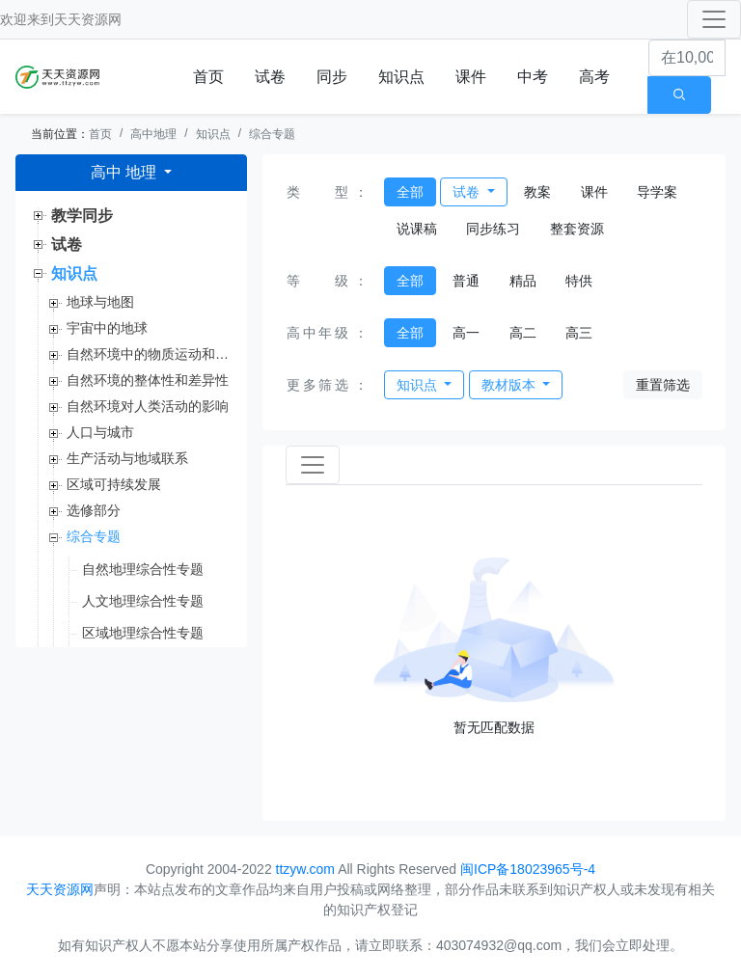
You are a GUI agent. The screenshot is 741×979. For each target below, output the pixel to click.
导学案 (657, 192)
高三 (578, 332)
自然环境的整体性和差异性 (148, 380)
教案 (537, 192)
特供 (578, 280)
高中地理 (153, 134)
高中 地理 (126, 172)
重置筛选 (663, 385)
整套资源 (577, 228)
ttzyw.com (305, 869)
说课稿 (417, 228)
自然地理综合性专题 (143, 569)
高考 (594, 76)
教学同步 (82, 215)
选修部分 (94, 510)
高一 (466, 332)
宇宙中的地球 (107, 328)
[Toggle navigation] (714, 19)
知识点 (401, 76)
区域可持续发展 (114, 484)
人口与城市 (100, 432)
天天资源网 (88, 19)
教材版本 (510, 385)
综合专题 (272, 134)
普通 (466, 280)
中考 (532, 76)
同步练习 (493, 228)
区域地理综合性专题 (143, 632)
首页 (208, 76)
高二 (522, 332)
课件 (470, 76)
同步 (331, 76)
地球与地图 (100, 302)
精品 (522, 280)
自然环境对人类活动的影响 (148, 406)
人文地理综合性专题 (143, 601)
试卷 (270, 76)
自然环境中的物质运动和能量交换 (149, 354)
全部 (410, 192)
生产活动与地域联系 (127, 458)
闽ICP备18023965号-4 (527, 869)
